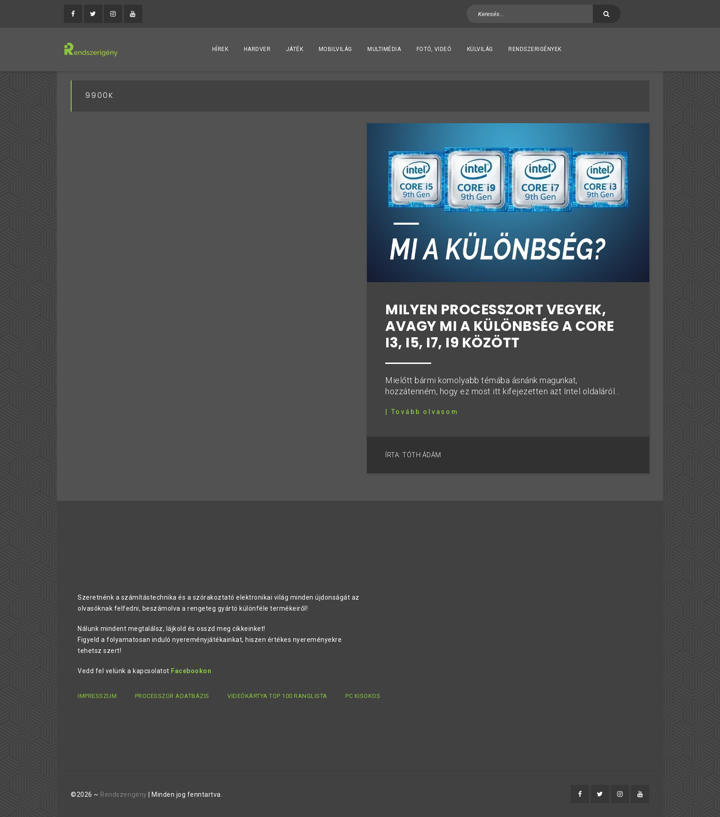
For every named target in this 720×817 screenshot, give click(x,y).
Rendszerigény (123, 794)
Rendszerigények (535, 49)
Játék (295, 49)
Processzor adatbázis (172, 695)
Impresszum (97, 695)
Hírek (220, 49)
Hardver (257, 49)
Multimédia (384, 49)
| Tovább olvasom (422, 411)
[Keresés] (606, 14)
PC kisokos (362, 695)
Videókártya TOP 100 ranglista (277, 695)
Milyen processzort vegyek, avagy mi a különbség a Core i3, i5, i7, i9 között (499, 326)
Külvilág (480, 49)
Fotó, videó (434, 49)
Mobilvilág (335, 49)
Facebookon (191, 671)
